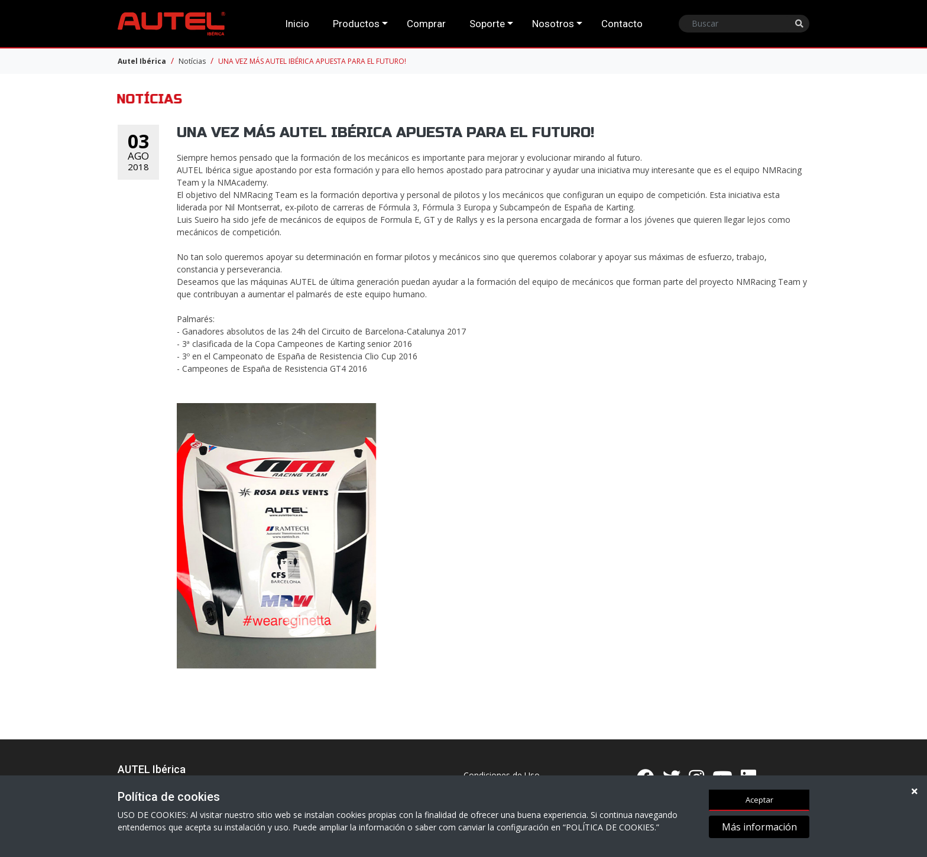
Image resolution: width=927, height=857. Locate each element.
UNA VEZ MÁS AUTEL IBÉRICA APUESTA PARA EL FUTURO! (312, 61)
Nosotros (553, 24)
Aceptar (759, 800)
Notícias (192, 61)
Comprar (426, 24)
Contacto (622, 24)
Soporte (487, 24)
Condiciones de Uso (502, 775)
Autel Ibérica (142, 61)
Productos (356, 24)
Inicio (297, 24)
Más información (759, 827)
